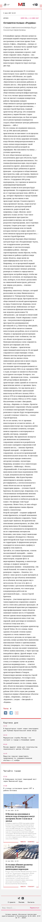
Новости (23, 842)
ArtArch (5, 18)
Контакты (31, 902)
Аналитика (31, 842)
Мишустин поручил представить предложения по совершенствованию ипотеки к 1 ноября (17, 758)
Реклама (21, 902)
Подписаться (34, 908)
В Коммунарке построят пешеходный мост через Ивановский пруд (20, 780)
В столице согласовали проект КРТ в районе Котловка (18, 789)
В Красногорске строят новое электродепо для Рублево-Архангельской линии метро (20, 730)
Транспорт (31, 886)
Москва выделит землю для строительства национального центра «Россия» (20, 748)
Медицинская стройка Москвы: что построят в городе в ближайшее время (19, 739)
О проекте (11, 902)
